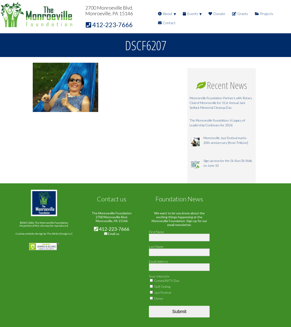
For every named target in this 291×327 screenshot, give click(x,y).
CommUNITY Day (164, 281)
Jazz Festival (160, 292)
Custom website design (29, 233)
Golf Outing (160, 286)
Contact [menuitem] (167, 23)
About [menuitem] (165, 13)
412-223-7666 (111, 229)
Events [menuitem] (190, 13)
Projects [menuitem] (264, 13)
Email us (113, 234)
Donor (156, 298)
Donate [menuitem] (216, 13)
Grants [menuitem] (240, 13)
